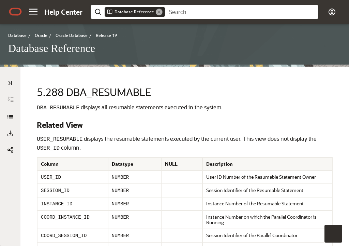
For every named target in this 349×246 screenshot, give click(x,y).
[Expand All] (10, 99)
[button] (33, 11)
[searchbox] (241, 12)
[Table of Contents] (10, 83)
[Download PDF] (10, 133)
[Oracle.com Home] (15, 11)
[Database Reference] (10, 117)
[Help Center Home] (63, 11)
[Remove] (159, 12)
